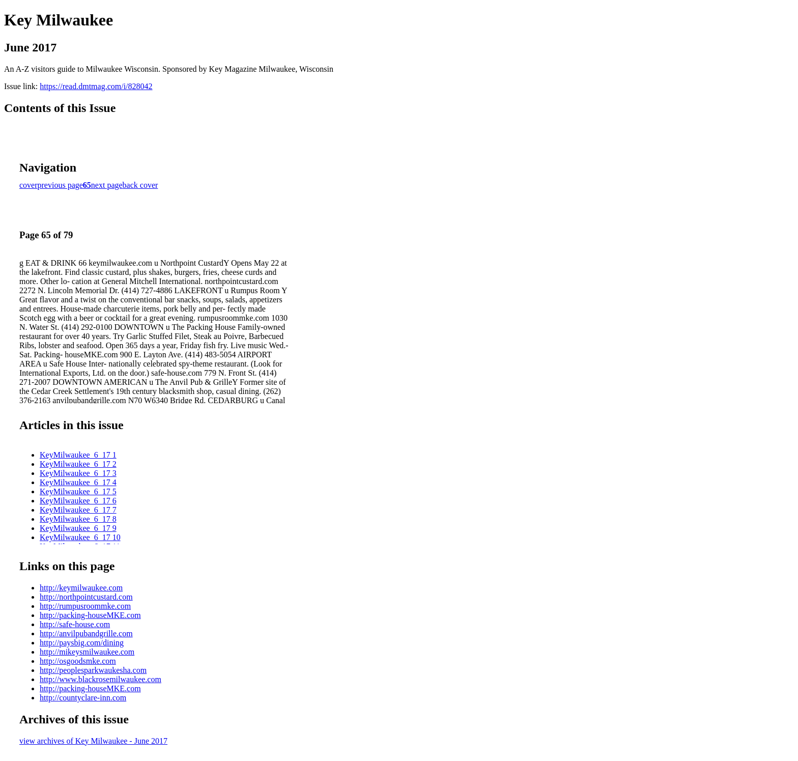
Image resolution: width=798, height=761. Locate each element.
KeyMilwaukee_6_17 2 (78, 464)
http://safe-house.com (75, 624)
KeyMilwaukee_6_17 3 (78, 473)
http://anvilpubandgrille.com (86, 633)
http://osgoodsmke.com (78, 661)
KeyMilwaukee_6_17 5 (78, 491)
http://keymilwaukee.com (81, 587)
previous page (60, 185)
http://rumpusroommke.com (85, 606)
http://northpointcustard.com (86, 597)
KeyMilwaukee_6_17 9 (78, 528)
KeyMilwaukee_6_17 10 (80, 537)
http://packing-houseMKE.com (90, 615)
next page (107, 185)
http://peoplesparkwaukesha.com (93, 670)
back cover (140, 185)
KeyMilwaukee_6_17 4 (78, 482)
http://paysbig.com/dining (82, 642)
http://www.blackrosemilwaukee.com (100, 679)
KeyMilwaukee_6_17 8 (78, 519)
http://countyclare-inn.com (83, 697)
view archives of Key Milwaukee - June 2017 (93, 741)
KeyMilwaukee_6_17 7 (78, 509)
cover (28, 185)
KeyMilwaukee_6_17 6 (78, 500)
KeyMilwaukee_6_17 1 (78, 454)
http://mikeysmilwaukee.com (87, 651)
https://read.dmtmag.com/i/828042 (96, 86)
